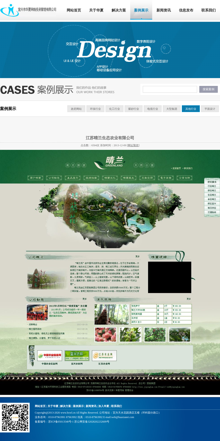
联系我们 (208, 10)
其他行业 (190, 108)
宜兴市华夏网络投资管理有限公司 (28, 9)
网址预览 (133, 145)
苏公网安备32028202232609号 (91, 421)
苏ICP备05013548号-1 (61, 421)
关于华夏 (96, 10)
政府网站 (76, 108)
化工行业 (114, 108)
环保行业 (95, 108)
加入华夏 (103, 406)
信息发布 (186, 10)
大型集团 (171, 108)
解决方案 (119, 10)
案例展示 (141, 10)
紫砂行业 (133, 108)
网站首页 (74, 10)
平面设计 (210, 108)
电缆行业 (152, 108)
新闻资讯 (163, 10)
